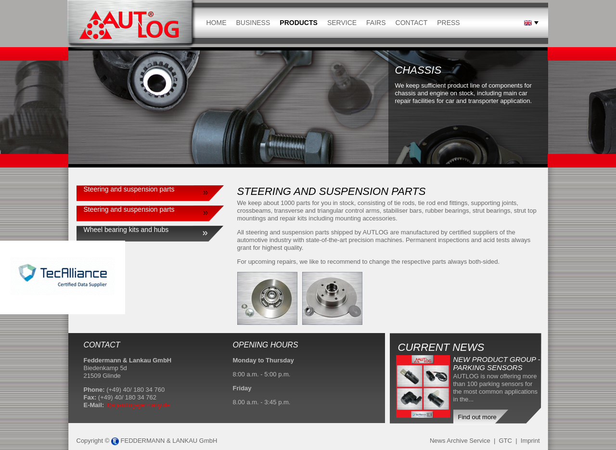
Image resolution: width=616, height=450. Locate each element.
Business (253, 22)
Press (448, 22)
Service (342, 22)
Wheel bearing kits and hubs (126, 229)
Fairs (375, 22)
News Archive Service (460, 440)
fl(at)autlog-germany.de (138, 405)
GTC (505, 440)
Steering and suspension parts (129, 189)
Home (216, 22)
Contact (412, 22)
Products (299, 22)
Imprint (530, 440)
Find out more (477, 417)
